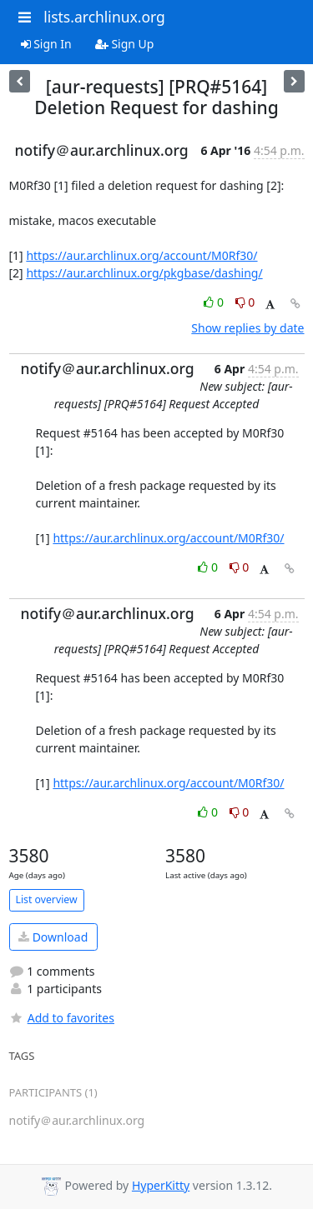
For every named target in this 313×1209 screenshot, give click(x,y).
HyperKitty (160, 1185)
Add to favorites (61, 1018)
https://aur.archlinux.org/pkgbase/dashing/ (144, 273)
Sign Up (124, 44)
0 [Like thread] (215, 302)
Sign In (46, 44)
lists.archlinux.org (104, 17)
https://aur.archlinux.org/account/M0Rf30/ (141, 255)
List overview (47, 899)
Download (53, 937)
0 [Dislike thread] (245, 302)
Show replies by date (247, 328)
